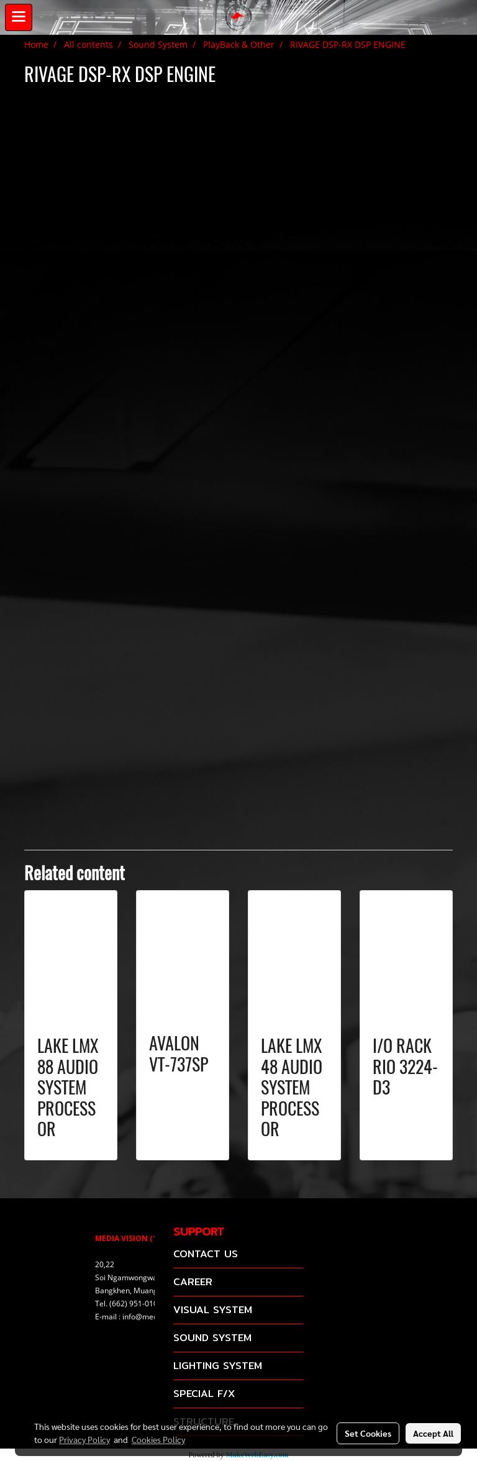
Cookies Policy (158, 1439)
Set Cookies (368, 1433)
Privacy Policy (84, 1439)
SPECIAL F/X (204, 1393)
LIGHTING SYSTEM (217, 1365)
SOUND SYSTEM (212, 1337)
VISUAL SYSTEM (212, 1310)
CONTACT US (205, 1254)
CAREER (192, 1282)
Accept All (433, 1433)
